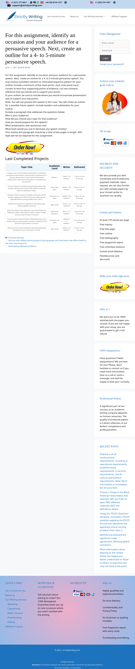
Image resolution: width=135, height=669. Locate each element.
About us (74, 16)
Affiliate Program (119, 16)
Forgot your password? (112, 64)
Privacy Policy (76, 668)
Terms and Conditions (62, 668)
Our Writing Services (96, 16)
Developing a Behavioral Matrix (22, 246)
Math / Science (15, 613)
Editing (11, 622)
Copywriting (14, 608)
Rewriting (13, 604)
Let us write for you (56, 16)
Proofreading (14, 617)
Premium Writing (16, 237)
